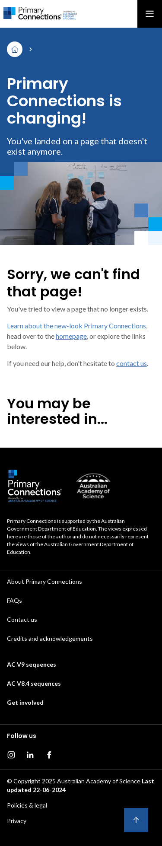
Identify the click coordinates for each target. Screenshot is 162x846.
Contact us (22, 619)
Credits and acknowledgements (50, 638)
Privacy (16, 820)
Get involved (25, 702)
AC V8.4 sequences (34, 683)
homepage (71, 336)
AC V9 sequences (31, 664)
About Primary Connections (44, 581)
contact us (131, 363)
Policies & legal (27, 805)
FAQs (14, 600)
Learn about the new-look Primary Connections (76, 325)
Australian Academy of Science (98, 781)
